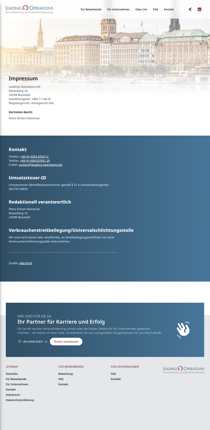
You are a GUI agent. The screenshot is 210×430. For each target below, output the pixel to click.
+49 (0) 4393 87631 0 (34, 156)
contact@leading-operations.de (40, 165)
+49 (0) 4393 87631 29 (35, 161)
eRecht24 (25, 263)
